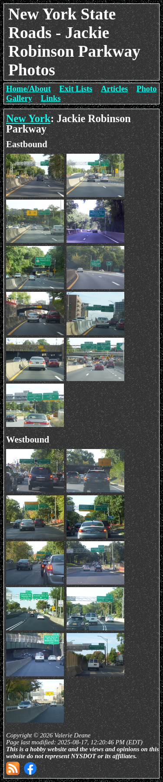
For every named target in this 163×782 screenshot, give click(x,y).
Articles (114, 88)
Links (51, 98)
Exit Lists (75, 88)
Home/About (28, 88)
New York (28, 118)
